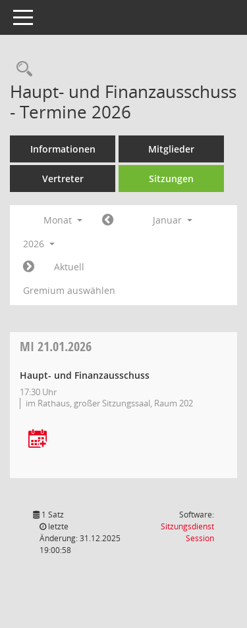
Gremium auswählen (69, 290)
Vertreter (63, 178)
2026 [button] (39, 243)
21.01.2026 (56, 346)
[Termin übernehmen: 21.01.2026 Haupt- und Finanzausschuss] (37, 439)
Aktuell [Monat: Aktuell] (69, 266)
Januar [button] (172, 220)
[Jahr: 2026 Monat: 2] (28, 267)
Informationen (63, 149)
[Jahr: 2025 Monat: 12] (107, 220)
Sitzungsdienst (187, 532)
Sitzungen (171, 178)
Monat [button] (62, 220)
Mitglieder (171, 149)
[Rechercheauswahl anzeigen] (21, 69)
